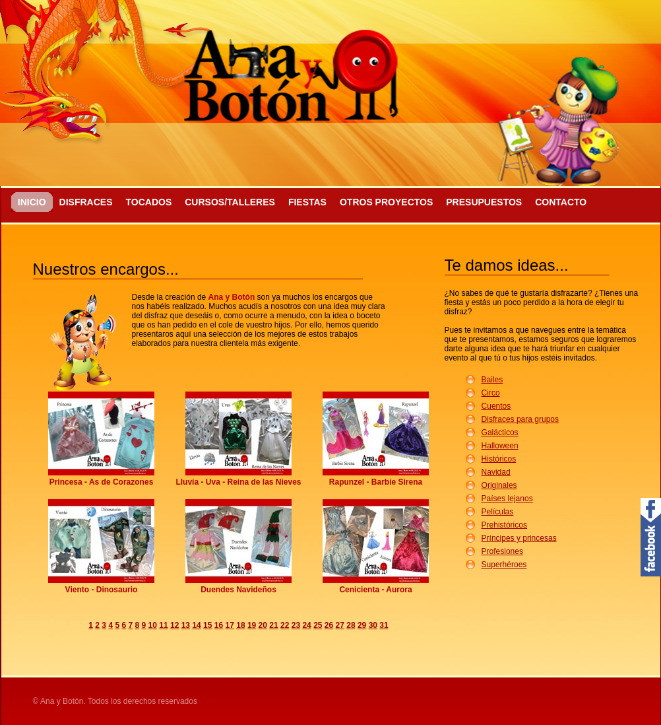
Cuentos (496, 406)
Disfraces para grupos (520, 419)
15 (207, 625)
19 (251, 625)
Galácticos (500, 432)
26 (329, 625)
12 (174, 625)
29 (362, 625)
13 (185, 625)
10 (152, 625)
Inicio (32, 202)
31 (383, 625)
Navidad (496, 472)
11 (163, 625)
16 (218, 625)
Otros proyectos (386, 202)
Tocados (148, 202)
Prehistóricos (504, 525)
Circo (491, 392)
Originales (499, 485)
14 (196, 625)
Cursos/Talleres (230, 202)
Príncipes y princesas (519, 538)
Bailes (492, 379)
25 (317, 625)
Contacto (560, 202)
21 (273, 625)
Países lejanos (507, 498)
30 (373, 625)
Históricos (499, 459)
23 (296, 625)
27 (340, 625)
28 (350, 625)
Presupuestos (484, 202)
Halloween (500, 445)
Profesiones (502, 551)
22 (284, 625)
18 (240, 625)
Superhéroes (504, 564)
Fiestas (307, 202)
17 (230, 625)
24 (306, 625)
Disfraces (86, 202)
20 (263, 625)
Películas (498, 511)
